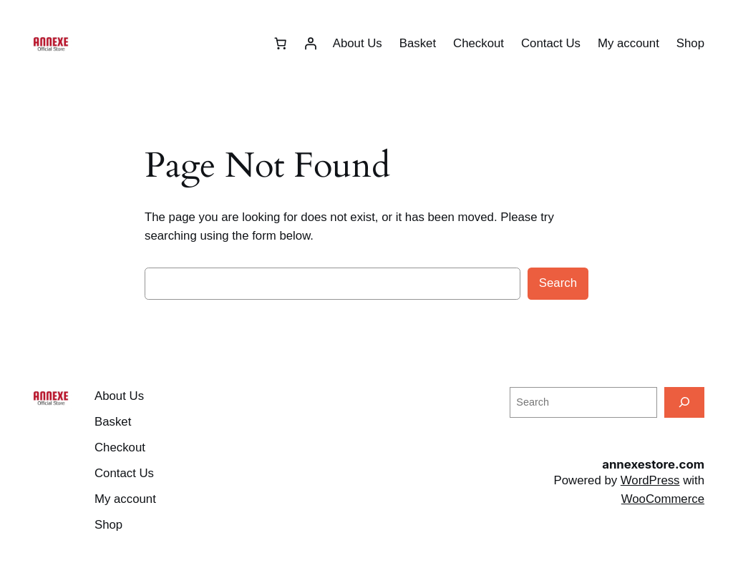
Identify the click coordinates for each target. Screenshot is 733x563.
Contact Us (551, 43)
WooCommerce (662, 499)
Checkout (478, 43)
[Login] (311, 44)
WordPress (650, 480)
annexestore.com (653, 464)
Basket (417, 43)
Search (558, 283)
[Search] (684, 402)
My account (628, 43)
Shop (690, 43)
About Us (357, 43)
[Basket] (281, 44)
